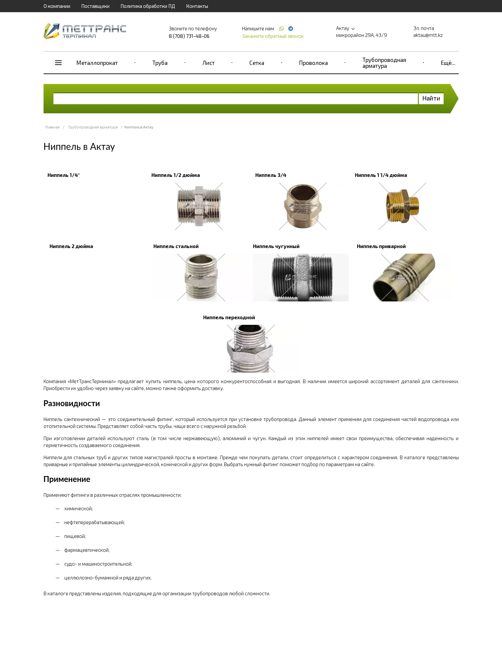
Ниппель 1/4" (63, 175)
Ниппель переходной (229, 317)
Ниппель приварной (381, 246)
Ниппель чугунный (276, 246)
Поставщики (95, 6)
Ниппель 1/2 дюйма (175, 175)
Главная (52, 127)
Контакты (197, 6)
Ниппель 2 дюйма (71, 246)
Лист (209, 63)
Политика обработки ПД (147, 6)
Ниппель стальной (176, 246)
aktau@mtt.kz (428, 35)
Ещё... (448, 63)
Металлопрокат (97, 63)
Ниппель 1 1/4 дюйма (381, 175)
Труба (160, 63)
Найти (431, 98)
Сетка (256, 63)
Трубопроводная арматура (384, 63)
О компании (57, 6)
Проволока (313, 63)
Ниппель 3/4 (270, 175)
